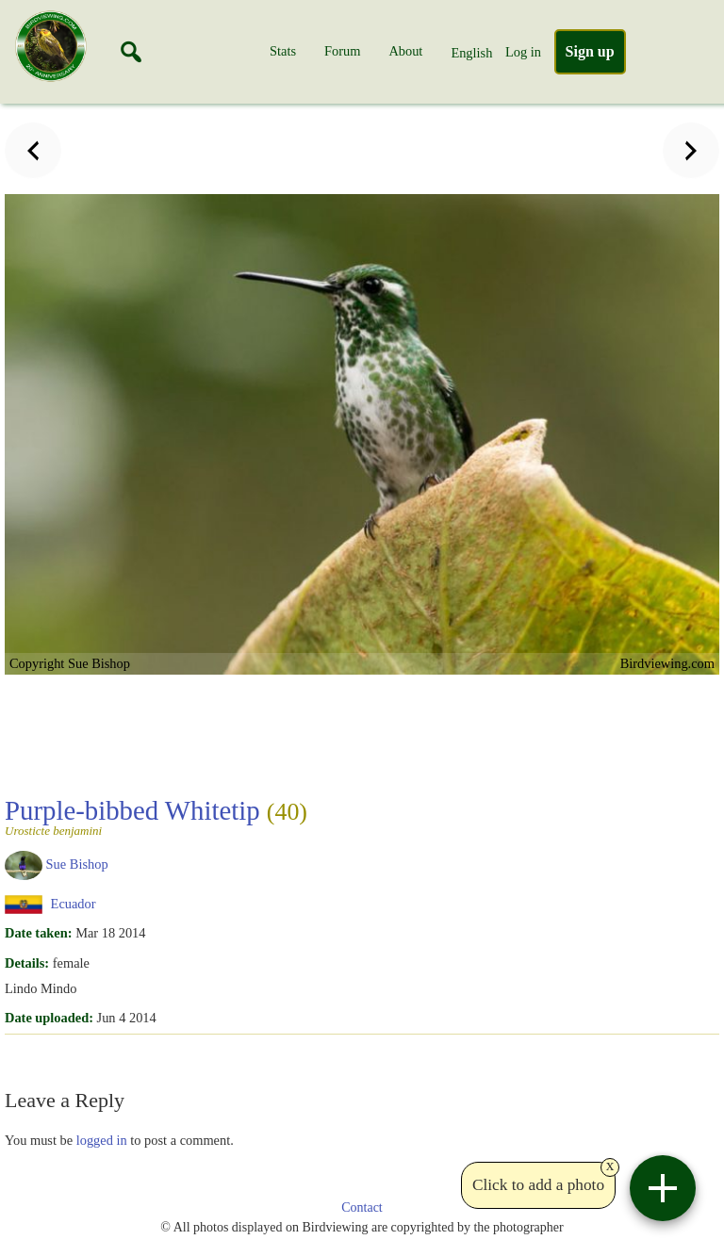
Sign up (590, 51)
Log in (523, 51)
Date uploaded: (49, 1017)
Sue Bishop (77, 864)
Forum (342, 50)
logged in (101, 1140)
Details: (27, 963)
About (405, 50)
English (471, 52)
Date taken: (39, 932)
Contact (362, 1207)
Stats (283, 50)
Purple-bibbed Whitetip (156, 816)
